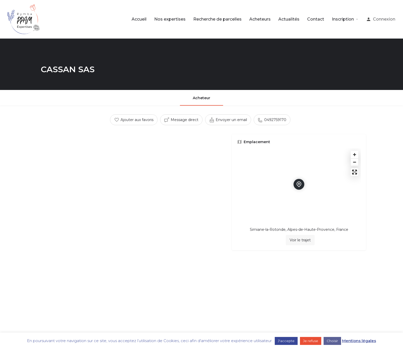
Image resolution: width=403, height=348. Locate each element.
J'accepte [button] (286, 341)
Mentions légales (359, 340)
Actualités (288, 19)
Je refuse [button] (310, 341)
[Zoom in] (354, 154)
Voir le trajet (300, 240)
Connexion (384, 19)
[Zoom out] (354, 162)
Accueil (139, 19)
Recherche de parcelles (217, 19)
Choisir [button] (332, 341)
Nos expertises (170, 19)
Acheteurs (260, 19)
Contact (315, 19)
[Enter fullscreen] (354, 172)
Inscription (343, 19)
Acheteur (201, 98)
